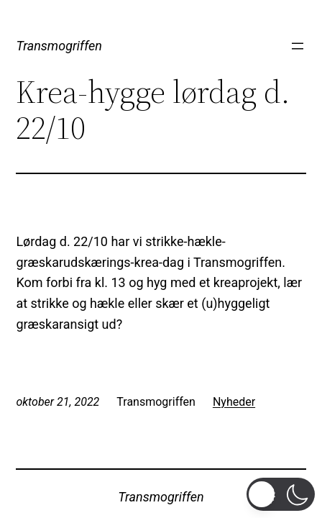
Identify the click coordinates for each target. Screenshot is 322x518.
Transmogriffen (59, 45)
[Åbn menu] (297, 46)
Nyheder (234, 402)
